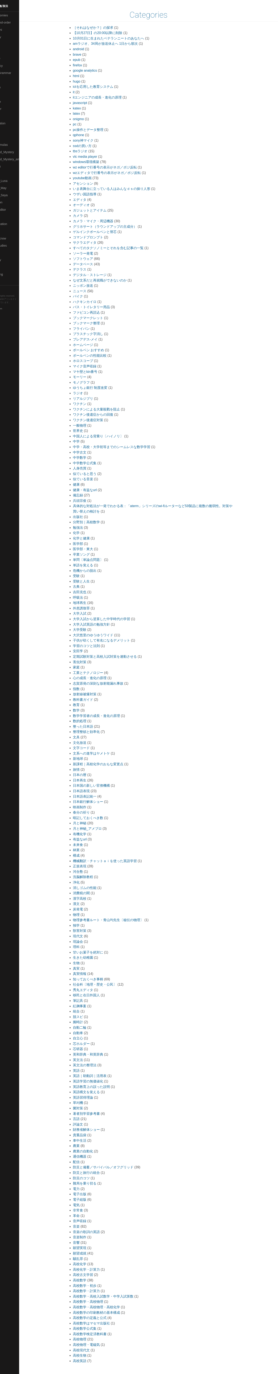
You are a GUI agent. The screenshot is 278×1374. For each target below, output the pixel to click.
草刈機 (87, 1102)
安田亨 (87, 651)
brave (86, 54)
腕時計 (87, 1022)
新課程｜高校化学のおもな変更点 (107, 764)
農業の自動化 (92, 1151)
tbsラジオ (89, 151)
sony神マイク (92, 140)
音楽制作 (88, 1237)
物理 (85, 914)
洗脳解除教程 (92, 877)
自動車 (87, 1033)
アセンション (92, 183)
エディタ (88, 199)
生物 (85, 963)
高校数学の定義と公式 (99, 1318)
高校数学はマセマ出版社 (100, 1323)
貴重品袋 (88, 1135)
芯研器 (87, 1049)
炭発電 (87, 909)
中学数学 (88, 457)
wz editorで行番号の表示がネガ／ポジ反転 (114, 167)
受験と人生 (90, 581)
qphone (87, 135)
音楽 (85, 1226)
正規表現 (88, 866)
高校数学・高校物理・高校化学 (105, 1307)
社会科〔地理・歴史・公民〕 (104, 984)
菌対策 (87, 1108)
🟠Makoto (9, 116)
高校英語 (88, 1361)
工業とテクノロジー (97, 673)
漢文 (85, 904)
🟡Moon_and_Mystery (17, 152)
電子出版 (88, 1194)
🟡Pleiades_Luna (14, 181)
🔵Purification (11, 202)
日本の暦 (88, 775)
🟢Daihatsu (10, 51)
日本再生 (88, 780)
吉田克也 (88, 592)
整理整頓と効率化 (95, 732)
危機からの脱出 (93, 570)
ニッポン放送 (92, 285)
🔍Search (8, 216)
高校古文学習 (92, 1275)
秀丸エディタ (92, 990)
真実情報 (88, 974)
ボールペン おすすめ (97, 350)
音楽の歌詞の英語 (95, 1232)
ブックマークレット (97, 318)
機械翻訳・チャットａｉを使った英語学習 (114, 861)
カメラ (87, 215)
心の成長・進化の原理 (99, 678)
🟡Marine (8, 130)
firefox (86, 65)
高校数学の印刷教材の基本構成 (105, 1312)
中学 (85, 441)
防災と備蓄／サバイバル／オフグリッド (112, 1167)
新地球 (87, 758)
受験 (85, 576)
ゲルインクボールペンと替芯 (104, 232)
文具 (85, 737)
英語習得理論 (92, 1097)
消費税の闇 (90, 893)
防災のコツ (90, 1178)
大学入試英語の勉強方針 (100, 624)
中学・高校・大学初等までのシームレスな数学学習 (120, 447)
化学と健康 (90, 538)
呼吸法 (87, 597)
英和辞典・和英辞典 (97, 1054)
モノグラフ (90, 382)
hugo (86, 81)
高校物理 (88, 1339)
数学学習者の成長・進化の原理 (105, 716)
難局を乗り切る (93, 1183)
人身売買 (88, 468)
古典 (85, 586)
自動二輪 (88, 1027)
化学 (85, 533)
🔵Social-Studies (13, 245)
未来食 (87, 845)
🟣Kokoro (8, 94)
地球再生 (88, 603)
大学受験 (88, 629)
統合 (85, 1011)
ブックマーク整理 (95, 323)
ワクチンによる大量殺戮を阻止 (105, 409)
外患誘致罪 (90, 608)
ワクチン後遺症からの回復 (102, 414)
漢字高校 (88, 898)
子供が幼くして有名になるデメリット (110, 640)
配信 (85, 1162)
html (85, 76)
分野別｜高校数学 (95, 522)
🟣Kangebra (10, 87)
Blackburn (15, 309)
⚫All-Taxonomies (14, 15)
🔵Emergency (11, 65)
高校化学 (88, 1264)
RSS (7, 289)
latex (85, 113)
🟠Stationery (10, 260)
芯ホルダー (90, 1043)
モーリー (88, 377)
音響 (85, 1242)
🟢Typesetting (11, 274)
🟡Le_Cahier (11, 108)
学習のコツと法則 (95, 646)
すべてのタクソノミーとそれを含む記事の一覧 (117, 248)
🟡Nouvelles (10, 166)
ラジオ (87, 393)
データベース (92, 264)
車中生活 (88, 1140)
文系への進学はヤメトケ (100, 753)
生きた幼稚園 (92, 957)
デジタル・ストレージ (99, 275)
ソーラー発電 (92, 253)
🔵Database (10, 58)
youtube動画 (91, 178)
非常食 (87, 1210)
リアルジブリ (92, 398)
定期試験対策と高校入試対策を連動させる (114, 656)
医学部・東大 (92, 549)
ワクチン (88, 404)
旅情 (85, 769)
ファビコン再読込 (95, 312)
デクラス (88, 269)
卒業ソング (90, 554)
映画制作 (88, 807)
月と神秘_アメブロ (96, 828)
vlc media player (94, 156)
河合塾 (87, 871)
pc (84, 124)
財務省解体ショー (95, 1129)
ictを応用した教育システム (102, 86)
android (87, 49)
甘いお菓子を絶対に (97, 952)
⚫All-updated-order (15, 22)
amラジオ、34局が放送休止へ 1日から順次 (114, 43)
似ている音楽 (92, 479)
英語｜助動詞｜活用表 (99, 1076)
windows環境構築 (95, 162)
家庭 (85, 667)
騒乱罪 (87, 1259)
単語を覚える (92, 565)
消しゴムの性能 (93, 888)
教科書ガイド (92, 699)
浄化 (85, 882)
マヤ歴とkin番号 (94, 371)
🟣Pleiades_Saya (14, 195)
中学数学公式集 (93, 463)
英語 (85, 1070)
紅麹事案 (88, 1006)
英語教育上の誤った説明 (100, 1087)
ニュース (88, 291)
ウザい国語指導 (93, 194)
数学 (85, 710)
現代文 (87, 936)
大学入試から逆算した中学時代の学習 (110, 619)
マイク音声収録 (93, 366)
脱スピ (87, 1017)
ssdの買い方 (91, 146)
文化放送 (88, 742)
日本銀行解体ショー (97, 801)
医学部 (87, 544)
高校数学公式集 (93, 1328)
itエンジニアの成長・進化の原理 (106, 97)
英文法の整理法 (93, 1065)
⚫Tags (7, 267)
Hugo (15, 306)
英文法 (87, 1060)
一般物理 (88, 425)
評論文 (87, 1124)
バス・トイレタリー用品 (100, 307)
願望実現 (88, 1248)
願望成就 (88, 1253)
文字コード (90, 748)
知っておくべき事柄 (97, 979)
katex (86, 108)
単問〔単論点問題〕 (97, 559)
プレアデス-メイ (94, 339)
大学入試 (88, 613)
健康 (85, 484)
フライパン (90, 328)
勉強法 (87, 527)
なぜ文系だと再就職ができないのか (109, 280)
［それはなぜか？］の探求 (102, 27)
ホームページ (92, 345)
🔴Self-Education (13, 224)
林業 (85, 850)
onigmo (87, 119)
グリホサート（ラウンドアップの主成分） (114, 226)
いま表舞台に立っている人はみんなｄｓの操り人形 (120, 189)
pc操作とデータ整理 (97, 129)
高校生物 (88, 1355)
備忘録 (87, 495)
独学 (85, 925)
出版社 (87, 517)
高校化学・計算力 (95, 1269)
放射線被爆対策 (93, 694)
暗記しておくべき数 (97, 818)
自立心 (87, 1038)
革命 (85, 1216)
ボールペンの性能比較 (99, 355)
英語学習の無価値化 (97, 1081)
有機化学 (88, 834)
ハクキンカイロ (93, 302)
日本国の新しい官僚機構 (100, 785)
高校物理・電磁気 (95, 1344)
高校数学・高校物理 (97, 1301)
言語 (85, 1119)
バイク (87, 296)
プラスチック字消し (97, 334)
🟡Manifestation (13, 123)
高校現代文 (90, 1350)
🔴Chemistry (10, 37)
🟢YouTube (10, 281)
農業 (85, 1146)
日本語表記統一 (93, 796)
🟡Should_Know (13, 238)
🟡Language (10, 101)
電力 (85, 1189)
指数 (85, 689)
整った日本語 (92, 726)
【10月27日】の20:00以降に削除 (107, 33)
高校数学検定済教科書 (99, 1334)
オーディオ (90, 205)
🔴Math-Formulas (14, 144)
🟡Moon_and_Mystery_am (19, 159)
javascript (89, 103)
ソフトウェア (92, 258)
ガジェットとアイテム (99, 210)
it (83, 92)
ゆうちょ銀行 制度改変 (99, 387)
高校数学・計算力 (95, 1291)
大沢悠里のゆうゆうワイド (102, 635)
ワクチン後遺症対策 (97, 420)
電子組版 (88, 1199)
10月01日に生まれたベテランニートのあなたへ (117, 38)
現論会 (87, 941)
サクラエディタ (93, 242)
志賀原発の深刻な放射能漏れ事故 (107, 683)
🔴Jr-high (8, 80)
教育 (85, 705)
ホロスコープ (92, 361)
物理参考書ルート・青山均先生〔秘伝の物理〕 (117, 920)
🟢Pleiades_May (13, 188)
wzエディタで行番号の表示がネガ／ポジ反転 (116, 173)
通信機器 (88, 1156)
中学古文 (88, 452)
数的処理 (88, 721)
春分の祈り (90, 812)
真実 (85, 968)
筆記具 (87, 1000)
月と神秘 (88, 823)
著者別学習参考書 (95, 1113)
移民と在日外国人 (95, 995)
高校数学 (88, 1280)
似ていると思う (93, 474)
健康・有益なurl (94, 490)
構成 (85, 855)
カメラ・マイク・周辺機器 (102, 221)
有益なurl (89, 839)
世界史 (87, 431)
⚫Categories (11, 29)
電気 (85, 1205)
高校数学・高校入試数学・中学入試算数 (112, 1296)
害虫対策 (88, 662)
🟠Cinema (9, 44)
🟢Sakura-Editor (13, 209)
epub (86, 60)
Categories (158, 15)
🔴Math (7, 137)
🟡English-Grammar (15, 73)
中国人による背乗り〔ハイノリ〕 (107, 436)
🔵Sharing (9, 231)
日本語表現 (90, 791)
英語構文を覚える (95, 1092)
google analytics (94, 70)
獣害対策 (88, 930)
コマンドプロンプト (97, 237)
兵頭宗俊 (88, 500)
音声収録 (88, 1221)
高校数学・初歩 (93, 1285)
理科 (85, 947)
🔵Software (10, 252)
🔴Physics (9, 173)
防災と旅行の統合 (95, 1172)
